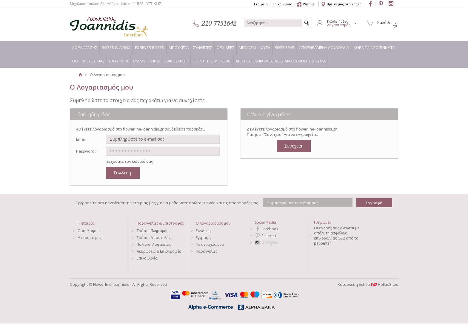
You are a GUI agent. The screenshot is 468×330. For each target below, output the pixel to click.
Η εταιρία (86, 223)
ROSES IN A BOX (116, 47)
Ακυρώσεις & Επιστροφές (159, 251)
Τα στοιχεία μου (210, 244)
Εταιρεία (261, 4)
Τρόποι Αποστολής (153, 237)
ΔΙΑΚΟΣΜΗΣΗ (176, 61)
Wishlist (309, 4)
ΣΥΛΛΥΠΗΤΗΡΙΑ (146, 61)
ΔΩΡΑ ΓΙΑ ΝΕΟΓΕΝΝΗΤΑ (374, 47)
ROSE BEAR (285, 47)
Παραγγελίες (206, 251)
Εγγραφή (203, 237)
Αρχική (80, 75)
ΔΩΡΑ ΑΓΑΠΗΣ (84, 47)
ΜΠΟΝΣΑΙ (247, 47)
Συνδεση (203, 230)
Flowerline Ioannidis (103, 23)
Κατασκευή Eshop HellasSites (368, 284)
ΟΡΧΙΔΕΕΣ (225, 47)
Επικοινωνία (282, 4)
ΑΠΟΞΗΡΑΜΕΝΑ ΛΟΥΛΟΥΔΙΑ (324, 47)
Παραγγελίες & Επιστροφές (160, 223)
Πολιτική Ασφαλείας (154, 244)
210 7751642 (218, 23)
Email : (81, 139)
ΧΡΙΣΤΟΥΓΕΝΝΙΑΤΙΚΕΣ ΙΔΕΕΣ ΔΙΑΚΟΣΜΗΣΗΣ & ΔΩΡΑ (281, 61)
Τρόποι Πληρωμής (152, 230)
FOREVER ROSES (149, 47)
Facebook (269, 228)
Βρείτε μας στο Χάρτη (344, 4)
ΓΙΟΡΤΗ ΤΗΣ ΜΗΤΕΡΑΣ (212, 61)
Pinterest (268, 235)
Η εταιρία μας (89, 237)
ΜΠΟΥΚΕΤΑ (179, 47)
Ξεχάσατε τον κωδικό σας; (130, 161)
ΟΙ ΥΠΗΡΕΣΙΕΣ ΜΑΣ (88, 61)
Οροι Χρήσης (89, 230)
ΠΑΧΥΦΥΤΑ (118, 61)
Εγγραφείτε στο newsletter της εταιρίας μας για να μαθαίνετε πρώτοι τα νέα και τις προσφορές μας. (167, 202)
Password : (86, 151)
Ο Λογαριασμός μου (213, 223)
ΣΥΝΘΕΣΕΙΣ (202, 47)
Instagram (280, 242)
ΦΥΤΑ (265, 47)
